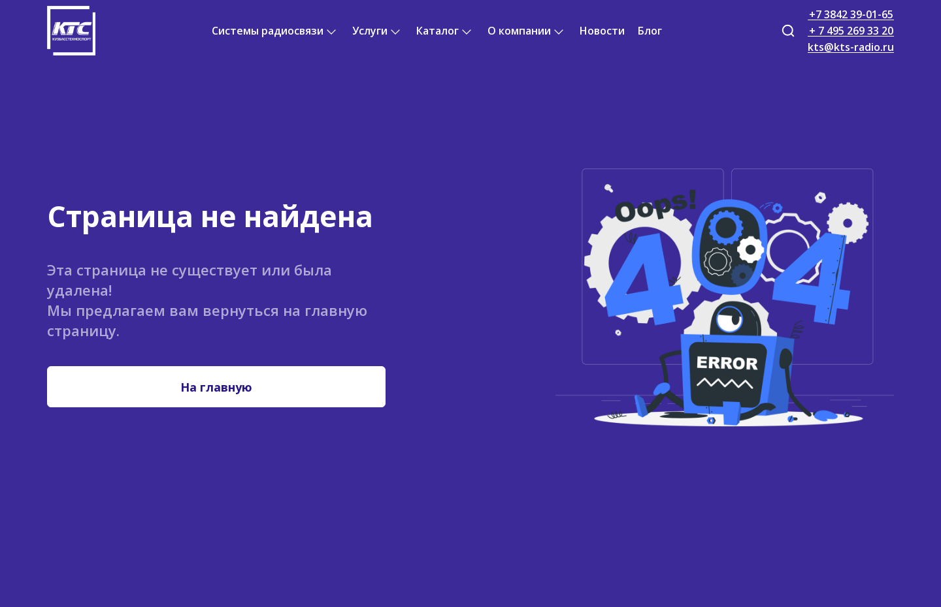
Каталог (437, 30)
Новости (602, 30)
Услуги (370, 30)
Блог (650, 30)
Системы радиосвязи (267, 30)
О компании (519, 30)
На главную (216, 387)
